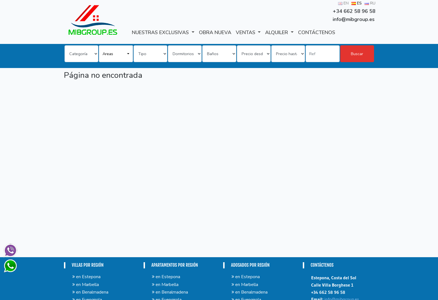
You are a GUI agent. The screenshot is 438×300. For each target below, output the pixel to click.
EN (343, 3)
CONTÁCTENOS (316, 32)
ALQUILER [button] (277, 32)
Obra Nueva (215, 32)
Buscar (357, 54)
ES (356, 3)
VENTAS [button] (246, 32)
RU (370, 3)
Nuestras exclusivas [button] (161, 32)
